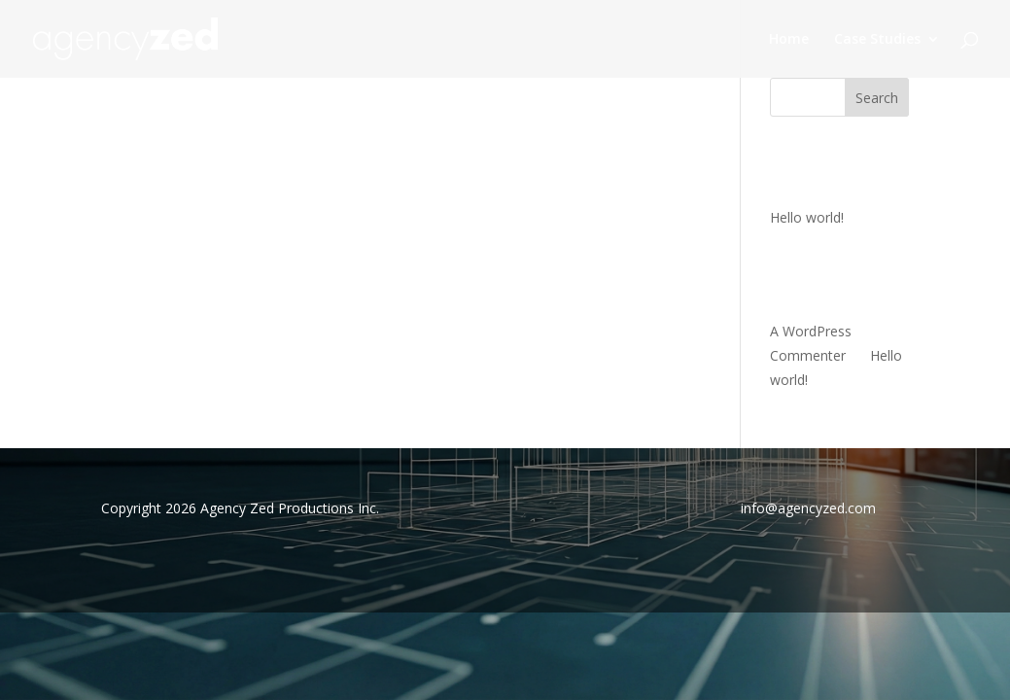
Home (789, 40)
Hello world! (807, 217)
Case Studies (877, 40)
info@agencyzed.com (808, 508)
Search (876, 97)
